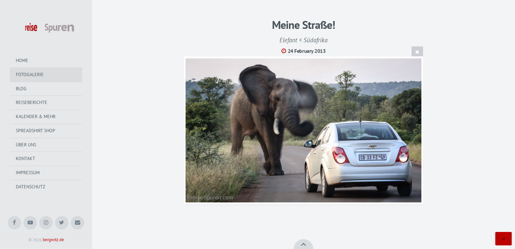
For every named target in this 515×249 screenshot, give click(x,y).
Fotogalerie (30, 74)
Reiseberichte (31, 102)
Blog (21, 89)
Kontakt (25, 158)
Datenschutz (30, 187)
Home (22, 60)
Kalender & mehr (36, 116)
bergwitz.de (53, 240)
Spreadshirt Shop (35, 131)
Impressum (28, 173)
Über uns (26, 145)
